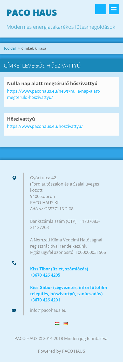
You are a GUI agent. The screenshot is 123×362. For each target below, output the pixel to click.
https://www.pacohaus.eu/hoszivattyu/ (45, 126)
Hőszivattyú (21, 119)
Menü (114, 9)
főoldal (10, 48)
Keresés (100, 9)
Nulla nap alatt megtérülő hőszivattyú (52, 83)
